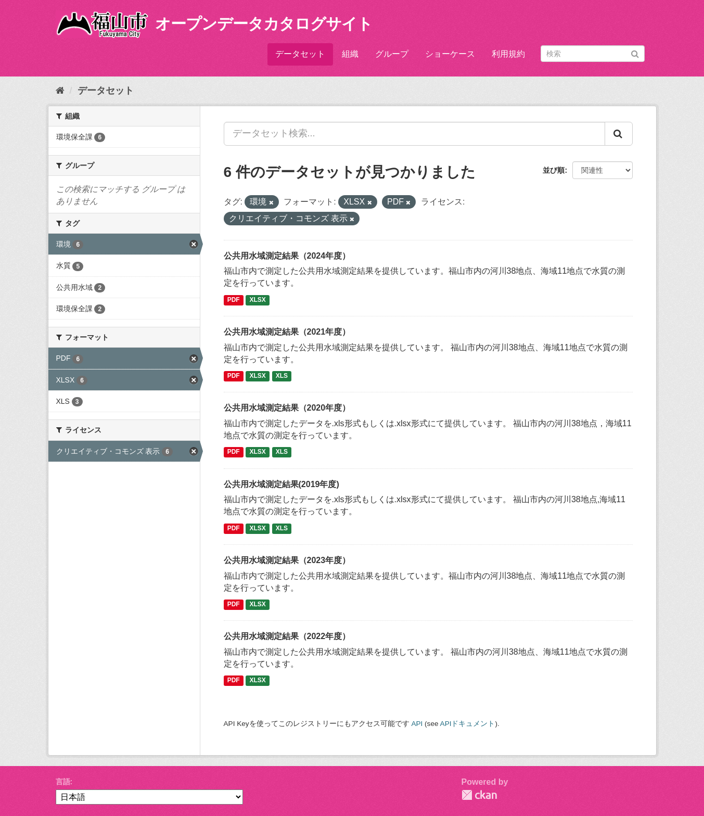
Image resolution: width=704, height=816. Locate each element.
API (417, 724)
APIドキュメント (467, 724)
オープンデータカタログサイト (264, 23)
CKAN (479, 794)
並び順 (554, 170)
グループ (391, 53)
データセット (300, 53)
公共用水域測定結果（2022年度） (287, 636)
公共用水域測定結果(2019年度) (281, 484)
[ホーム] (60, 90)
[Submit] (635, 52)
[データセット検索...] (414, 134)
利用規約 (508, 53)
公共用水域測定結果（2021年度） (287, 331)
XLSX (258, 299)
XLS (282, 375)
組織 (350, 53)
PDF (233, 299)
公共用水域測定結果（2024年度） (287, 255)
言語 (63, 781)
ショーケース (450, 53)
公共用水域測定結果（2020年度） (287, 407)
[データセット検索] (593, 53)
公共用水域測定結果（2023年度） (287, 560)
